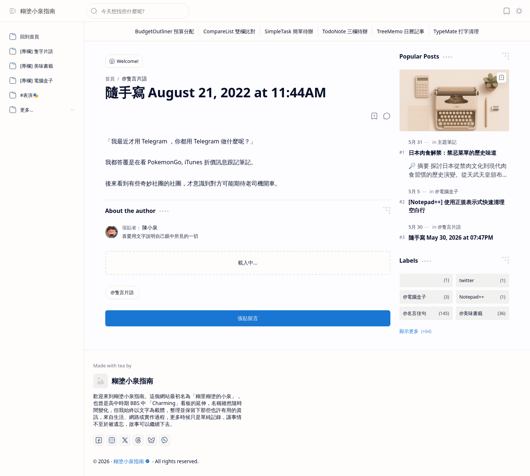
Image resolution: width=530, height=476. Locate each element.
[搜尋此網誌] (138, 11)
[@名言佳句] (426, 313)
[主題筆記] (447, 142)
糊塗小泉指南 (37, 11)
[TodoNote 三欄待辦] (345, 31)
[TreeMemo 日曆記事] (400, 31)
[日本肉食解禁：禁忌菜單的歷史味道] (454, 100)
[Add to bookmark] (501, 77)
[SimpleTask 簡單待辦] (289, 31)
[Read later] (374, 115)
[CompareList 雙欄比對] (229, 31)
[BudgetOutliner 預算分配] (165, 31)
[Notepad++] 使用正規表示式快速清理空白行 (456, 206)
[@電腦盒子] (446, 191)
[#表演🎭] (42, 95)
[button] (12, 10)
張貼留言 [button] (248, 318)
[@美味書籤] (482, 313)
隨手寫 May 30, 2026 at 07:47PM (451, 237)
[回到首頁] (42, 36)
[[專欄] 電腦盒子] (42, 80)
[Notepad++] (482, 297)
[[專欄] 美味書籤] (42, 66)
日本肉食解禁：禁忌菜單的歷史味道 (452, 152)
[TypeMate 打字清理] (456, 31)
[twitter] (482, 280)
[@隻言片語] (122, 292)
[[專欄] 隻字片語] (42, 51)
